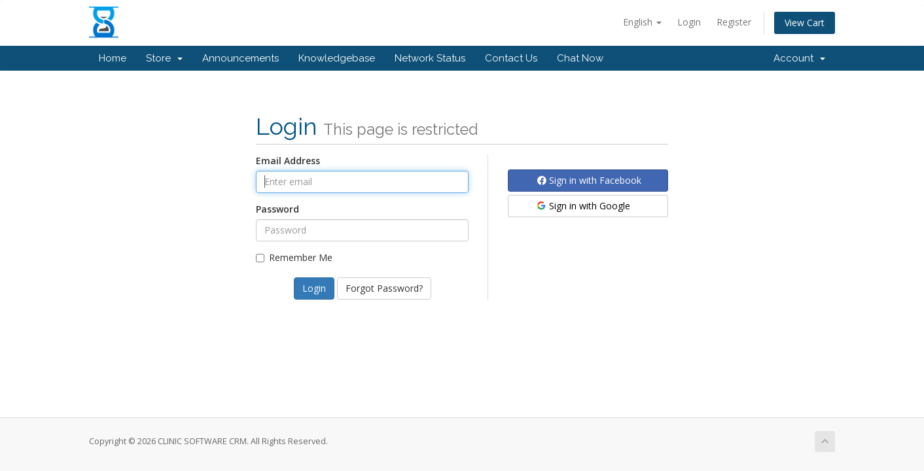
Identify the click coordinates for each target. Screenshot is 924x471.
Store (164, 58)
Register (734, 22)
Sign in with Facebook (589, 180)
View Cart (805, 22)
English (642, 22)
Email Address (288, 160)
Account (799, 58)
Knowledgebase (336, 58)
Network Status (430, 58)
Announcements (240, 58)
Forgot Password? (384, 288)
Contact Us (511, 58)
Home (112, 58)
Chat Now (580, 58)
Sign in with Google (582, 206)
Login (689, 22)
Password (277, 209)
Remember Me (294, 257)
